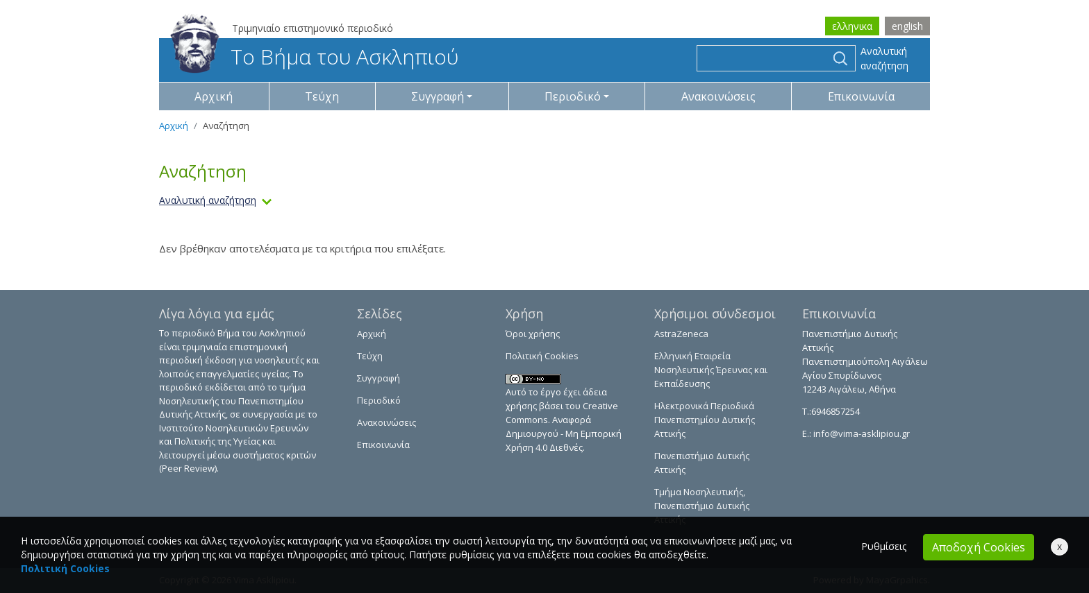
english (907, 26)
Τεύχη (322, 96)
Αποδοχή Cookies (978, 547)
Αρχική (213, 96)
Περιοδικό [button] (572, 96)
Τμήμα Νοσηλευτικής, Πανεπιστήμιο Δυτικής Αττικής (701, 505)
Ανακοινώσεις (718, 96)
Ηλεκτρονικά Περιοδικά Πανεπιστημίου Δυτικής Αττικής (704, 419)
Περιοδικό (379, 400)
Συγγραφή (378, 378)
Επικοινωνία (861, 96)
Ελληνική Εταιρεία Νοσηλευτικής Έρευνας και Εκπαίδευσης (710, 370)
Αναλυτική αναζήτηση (884, 58)
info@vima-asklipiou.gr (860, 433)
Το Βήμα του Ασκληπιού (314, 56)
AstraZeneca (681, 333)
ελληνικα (852, 26)
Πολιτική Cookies (542, 356)
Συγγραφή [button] (437, 96)
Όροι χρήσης (533, 333)
